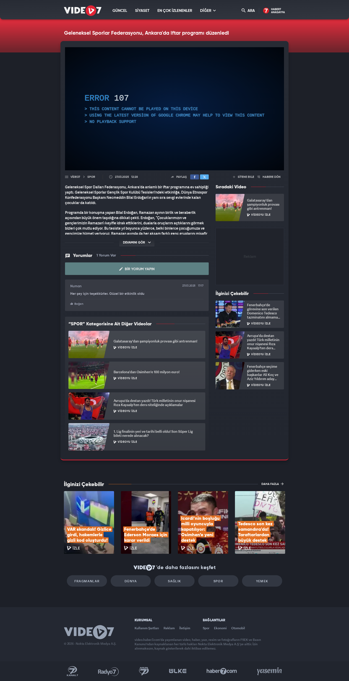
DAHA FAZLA (272, 484)
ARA (248, 10)
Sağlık (174, 581)
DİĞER (208, 10)
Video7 (75, 177)
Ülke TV (178, 671)
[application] (174, 108)
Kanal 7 (72, 671)
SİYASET (142, 11)
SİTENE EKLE (243, 177)
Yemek (262, 581)
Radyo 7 (108, 671)
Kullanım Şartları (147, 628)
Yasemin (270, 671)
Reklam (169, 628)
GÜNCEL (119, 11)
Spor (218, 581)
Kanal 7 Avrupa (144, 671)
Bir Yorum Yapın (137, 269)
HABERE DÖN (269, 177)
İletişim (184, 628)
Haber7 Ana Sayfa (274, 11)
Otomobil (238, 628)
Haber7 (222, 671)
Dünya (131, 581)
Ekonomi (220, 628)
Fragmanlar (87, 581)
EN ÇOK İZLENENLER (174, 11)
